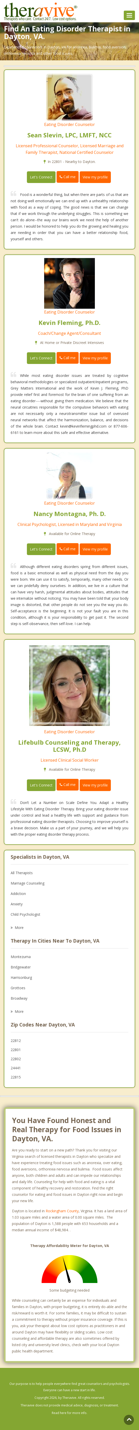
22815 (16, 1077)
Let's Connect (41, 177)
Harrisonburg (21, 977)
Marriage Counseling (27, 883)
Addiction (18, 893)
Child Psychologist (25, 914)
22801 (16, 1049)
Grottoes (18, 987)
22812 (16, 1040)
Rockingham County (62, 1210)
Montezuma (21, 956)
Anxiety (17, 904)
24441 (16, 1068)
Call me (68, 176)
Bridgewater (21, 967)
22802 (16, 1058)
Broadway (19, 998)
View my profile (95, 177)
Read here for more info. (69, 1413)
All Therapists (22, 872)
